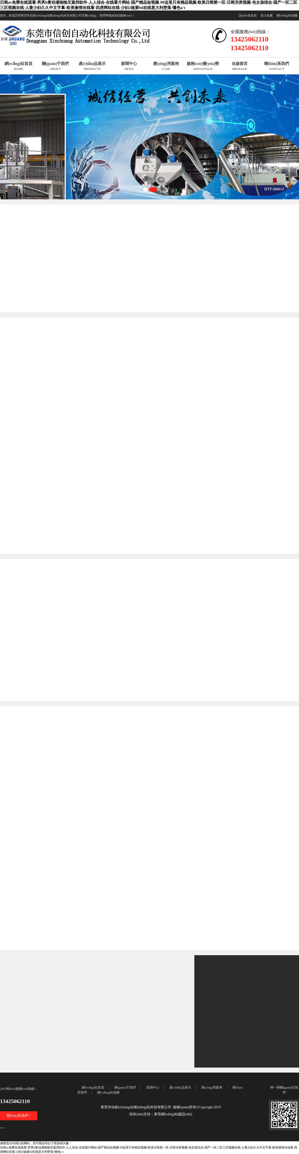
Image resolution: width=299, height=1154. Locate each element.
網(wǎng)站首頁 (93, 1087)
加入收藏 (267, 15)
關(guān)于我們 (125, 1087)
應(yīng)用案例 (211, 1087)
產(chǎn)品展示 (180, 1087)
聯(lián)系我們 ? (19, 1116)
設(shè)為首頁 (248, 15)
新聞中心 (152, 1087)
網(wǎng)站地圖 (287, 15)
